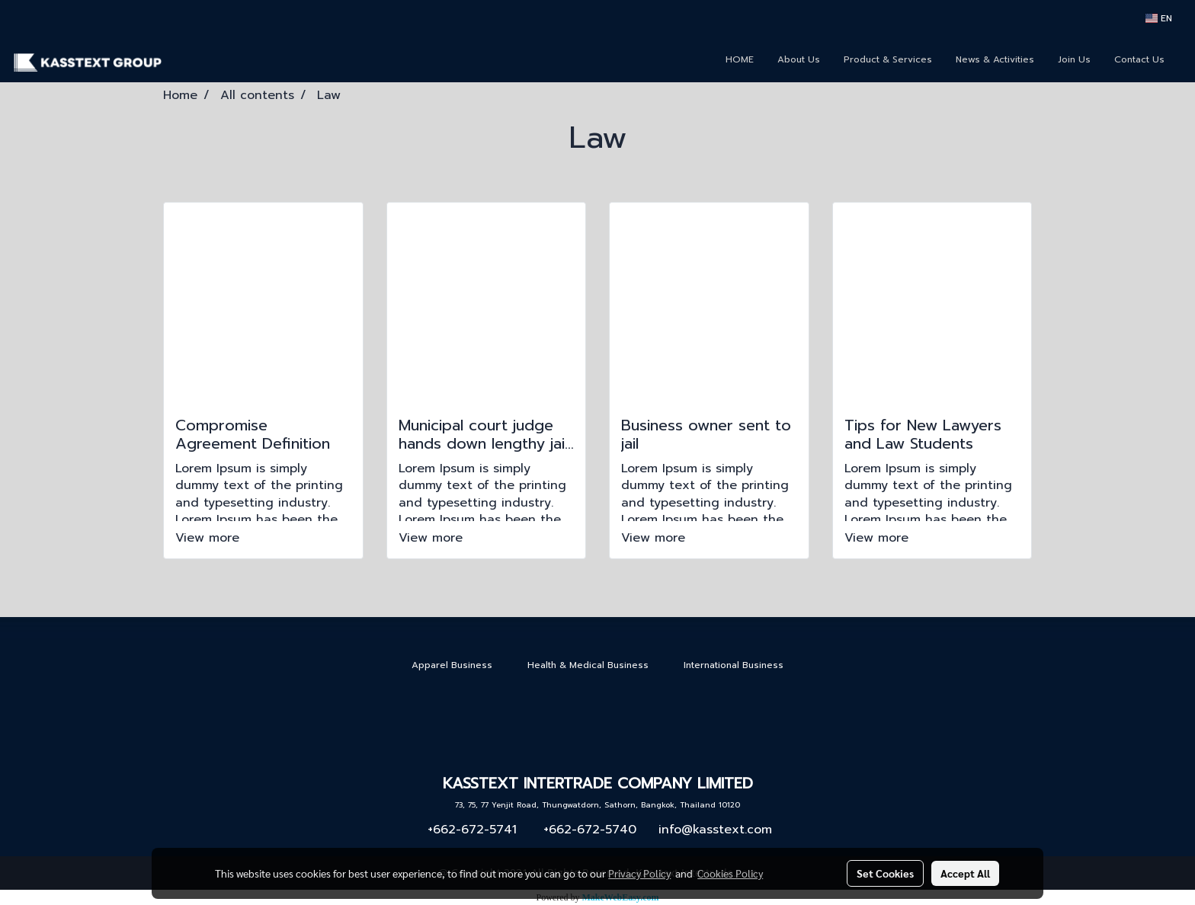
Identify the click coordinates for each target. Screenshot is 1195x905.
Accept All (965, 873)
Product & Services (888, 59)
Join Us (1074, 59)
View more (209, 538)
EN (1158, 18)
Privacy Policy (639, 873)
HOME (740, 59)
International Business (733, 665)
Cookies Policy (730, 873)
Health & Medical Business (588, 665)
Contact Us (1139, 59)
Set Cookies (885, 873)
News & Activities (995, 59)
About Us (798, 59)
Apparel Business (452, 665)
